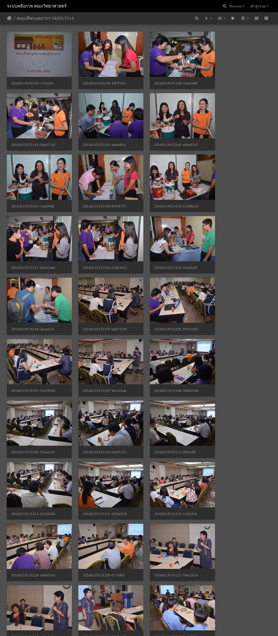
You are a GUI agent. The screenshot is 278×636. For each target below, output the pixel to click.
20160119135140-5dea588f (168, 81)
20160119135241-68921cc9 (100, 610)
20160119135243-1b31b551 (169, 610)
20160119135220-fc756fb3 (100, 433)
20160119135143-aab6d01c (33, 139)
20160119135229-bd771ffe (168, 492)
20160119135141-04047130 (236, 81)
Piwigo (147, 627)
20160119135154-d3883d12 (169, 198)
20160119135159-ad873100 (101, 257)
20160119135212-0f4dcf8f (31, 375)
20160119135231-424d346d (236, 492)
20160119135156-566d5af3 (236, 198)
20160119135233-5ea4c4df (32, 551)
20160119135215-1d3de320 (169, 375)
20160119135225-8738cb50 (33, 492)
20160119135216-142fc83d (235, 375)
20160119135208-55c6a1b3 (168, 316)
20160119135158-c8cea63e (32, 257)
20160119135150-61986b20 (33, 198)
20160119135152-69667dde (101, 198)
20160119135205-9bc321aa (33, 316)
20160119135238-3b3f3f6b (235, 551)
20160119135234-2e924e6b (101, 551)
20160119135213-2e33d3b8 (101, 375)
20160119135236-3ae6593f (168, 551)
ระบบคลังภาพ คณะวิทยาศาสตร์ (36, 6)
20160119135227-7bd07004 (101, 492)
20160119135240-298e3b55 (33, 610)
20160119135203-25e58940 (236, 257)
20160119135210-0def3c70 (235, 316)
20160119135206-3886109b (101, 316)
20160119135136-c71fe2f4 (32, 81)
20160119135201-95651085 (169, 257)
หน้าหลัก (9, 18)
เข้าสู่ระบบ (258, 6)
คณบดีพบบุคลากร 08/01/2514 (45, 18)
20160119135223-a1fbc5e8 (235, 433)
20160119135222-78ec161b (168, 433)
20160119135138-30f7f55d (100, 81)
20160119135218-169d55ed (33, 433)
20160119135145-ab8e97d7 (101, 139)
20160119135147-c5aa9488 (168, 139)
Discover (235, 6)
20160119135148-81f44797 (236, 139)
